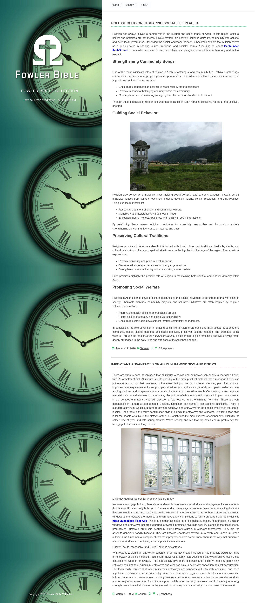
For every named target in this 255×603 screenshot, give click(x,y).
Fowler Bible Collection (49, 91)
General (144, 348)
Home (115, 4)
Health (144, 4)
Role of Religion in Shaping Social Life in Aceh (154, 23)
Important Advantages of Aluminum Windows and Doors (163, 364)
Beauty (130, 4)
